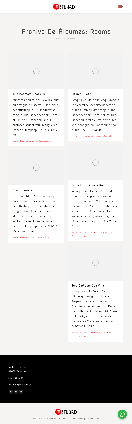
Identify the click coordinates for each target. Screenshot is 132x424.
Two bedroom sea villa (88, 285)
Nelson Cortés (93, 419)
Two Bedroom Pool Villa (29, 94)
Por (27, 141)
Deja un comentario (80, 236)
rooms (15, 141)
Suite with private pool (88, 185)
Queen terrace (22, 190)
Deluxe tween (81, 94)
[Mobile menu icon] (121, 6)
